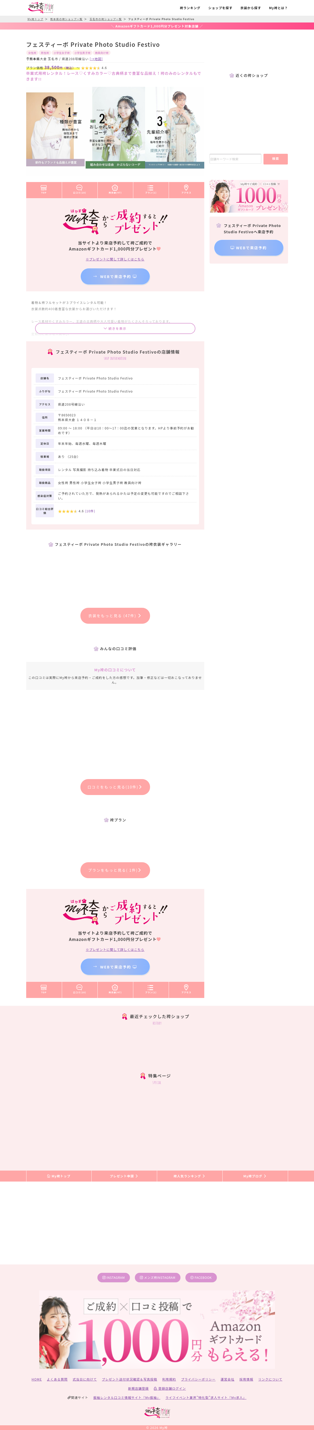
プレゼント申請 (124, 1176)
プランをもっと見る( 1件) (115, 870)
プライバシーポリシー (198, 1379)
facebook (201, 1277)
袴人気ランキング (190, 1176)
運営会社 (227, 1379)
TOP (44, 188)
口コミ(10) (79, 188)
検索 (275, 158)
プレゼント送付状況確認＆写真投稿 (129, 1379)
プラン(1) (151, 188)
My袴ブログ (255, 1176)
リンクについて (270, 1379)
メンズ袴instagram (157, 1277)
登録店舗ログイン (170, 1388)
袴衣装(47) (115, 188)
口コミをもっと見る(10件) (115, 787)
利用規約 (169, 1379)
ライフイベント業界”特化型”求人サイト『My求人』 (206, 1397)
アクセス (186, 188)
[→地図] (96, 58)
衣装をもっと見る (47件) (115, 615)
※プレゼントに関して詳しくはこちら (115, 259)
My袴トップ (58, 1176)
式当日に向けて (85, 1379)
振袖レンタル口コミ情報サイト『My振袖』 (126, 1397)
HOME (37, 1379)
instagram (113, 1277)
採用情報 (246, 1379)
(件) (90, 511)
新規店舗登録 (138, 1388)
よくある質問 (57, 1379)
